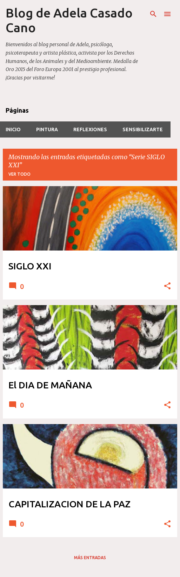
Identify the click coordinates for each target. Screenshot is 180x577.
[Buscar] (153, 14)
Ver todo (19, 174)
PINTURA (47, 129)
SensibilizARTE (142, 129)
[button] (167, 286)
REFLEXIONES (90, 129)
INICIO (13, 129)
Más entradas (90, 557)
